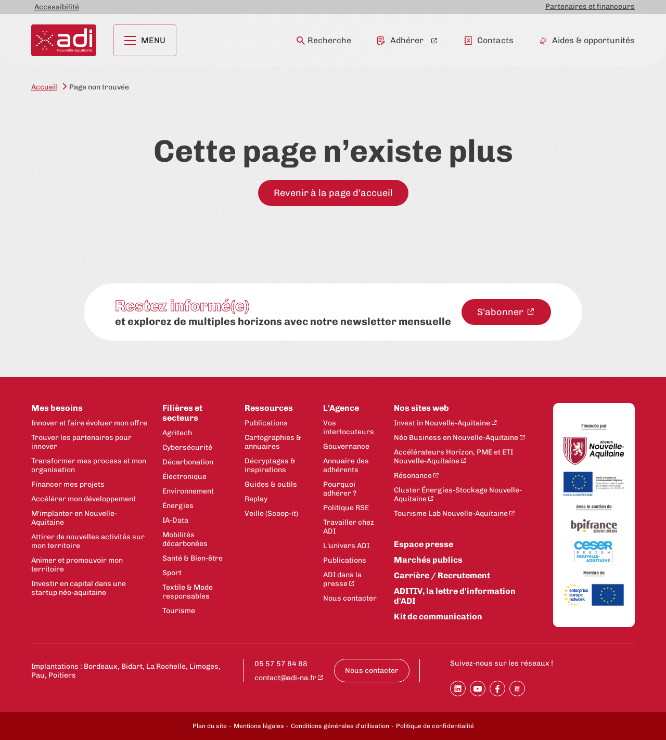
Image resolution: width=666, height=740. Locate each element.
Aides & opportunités (587, 40)
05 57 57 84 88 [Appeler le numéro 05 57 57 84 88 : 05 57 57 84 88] (281, 663)
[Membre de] (593, 573)
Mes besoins (57, 408)
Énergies (178, 505)
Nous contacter (350, 598)
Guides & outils (271, 484)
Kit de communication (438, 616)
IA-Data (175, 520)
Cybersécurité (187, 447)
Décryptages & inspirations (270, 465)
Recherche (324, 40)
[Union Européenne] (593, 485)
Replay (256, 499)
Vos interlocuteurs (348, 427)
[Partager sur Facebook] (497, 688)
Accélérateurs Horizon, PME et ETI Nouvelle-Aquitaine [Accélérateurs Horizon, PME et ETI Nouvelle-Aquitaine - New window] (453, 456)
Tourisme (178, 610)
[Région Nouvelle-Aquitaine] (593, 451)
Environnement (188, 491)
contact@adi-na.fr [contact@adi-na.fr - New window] (285, 677)
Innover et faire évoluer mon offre (89, 423)
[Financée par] (593, 427)
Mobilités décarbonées (185, 539)
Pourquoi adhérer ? (339, 489)
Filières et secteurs (182, 413)
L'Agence (341, 408)
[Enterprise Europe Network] (593, 595)
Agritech (177, 433)
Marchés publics (428, 560)
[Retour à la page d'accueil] (63, 40)
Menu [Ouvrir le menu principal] (144, 40)
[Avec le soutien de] (593, 507)
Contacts (489, 40)
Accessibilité (56, 7)
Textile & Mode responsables (187, 592)
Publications (266, 423)
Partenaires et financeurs (590, 6)
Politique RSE (346, 507)
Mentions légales (259, 726)
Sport (172, 572)
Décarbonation (187, 462)
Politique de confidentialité (435, 726)
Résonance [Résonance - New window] (413, 475)
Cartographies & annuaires (273, 442)
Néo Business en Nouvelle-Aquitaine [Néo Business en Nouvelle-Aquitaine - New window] (456, 437)
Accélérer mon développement (83, 499)
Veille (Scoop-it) (271, 513)
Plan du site (210, 726)
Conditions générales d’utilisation (340, 726)
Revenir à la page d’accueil (333, 193)
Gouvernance (346, 446)
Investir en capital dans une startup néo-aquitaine (78, 588)
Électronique (184, 476)
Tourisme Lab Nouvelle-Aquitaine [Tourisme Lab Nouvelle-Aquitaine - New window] (451, 513)
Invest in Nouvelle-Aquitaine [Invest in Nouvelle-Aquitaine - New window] (442, 423)
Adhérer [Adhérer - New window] (400, 40)
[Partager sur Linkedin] (458, 688)
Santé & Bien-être (192, 558)
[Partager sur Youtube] (477, 688)
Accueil (44, 87)
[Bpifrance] (593, 526)
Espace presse (423, 544)
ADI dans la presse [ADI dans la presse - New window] (342, 579)
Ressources (269, 408)
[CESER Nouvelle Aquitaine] (593, 552)
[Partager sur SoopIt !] (517, 688)
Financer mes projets (68, 484)
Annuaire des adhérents (346, 465)
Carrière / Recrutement (442, 575)
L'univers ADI (346, 545)
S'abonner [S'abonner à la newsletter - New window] (501, 312)
